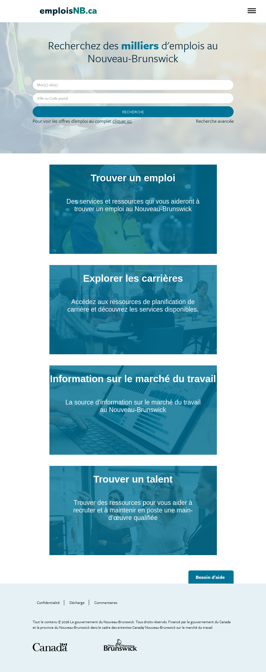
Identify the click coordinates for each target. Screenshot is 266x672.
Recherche (133, 112)
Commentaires (105, 602)
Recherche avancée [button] (215, 120)
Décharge (77, 602)
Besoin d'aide (210, 577)
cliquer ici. (122, 120)
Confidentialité (48, 602)
